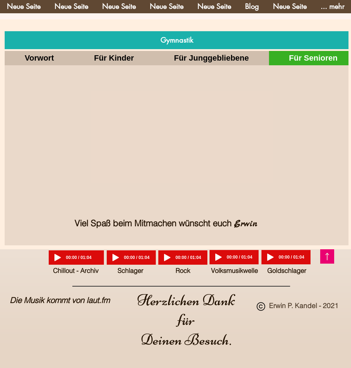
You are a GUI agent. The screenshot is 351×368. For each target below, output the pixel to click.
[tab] (39, 58)
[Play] (57, 257)
